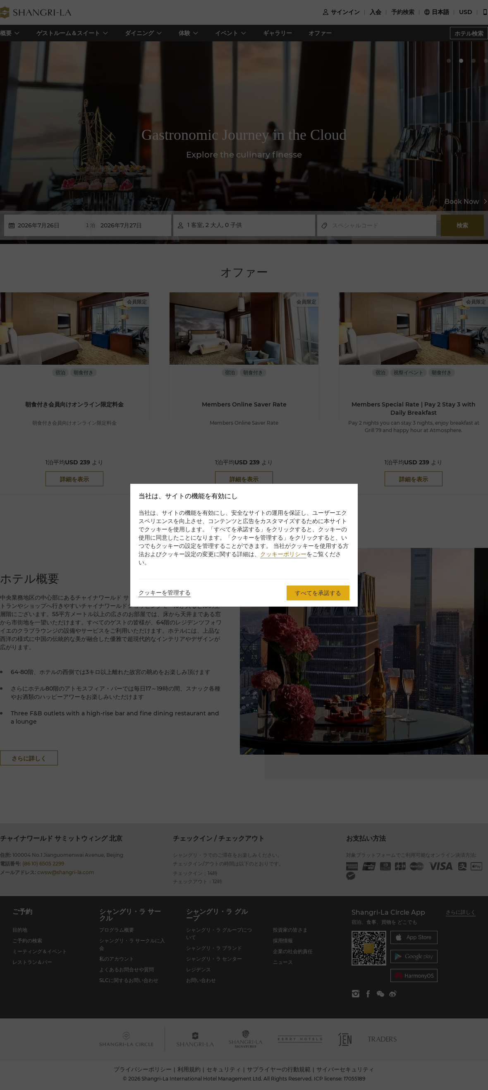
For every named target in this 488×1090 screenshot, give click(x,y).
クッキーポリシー (283, 554)
